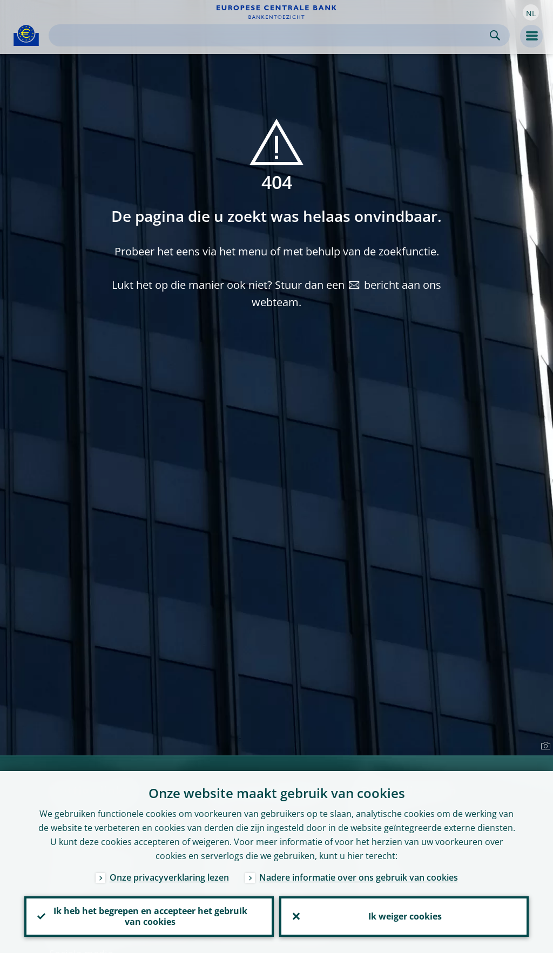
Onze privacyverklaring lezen (169, 876)
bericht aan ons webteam (346, 293)
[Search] (270, 35)
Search (495, 35)
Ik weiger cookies (404, 916)
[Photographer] (544, 746)
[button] (531, 12)
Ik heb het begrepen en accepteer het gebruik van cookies (149, 915)
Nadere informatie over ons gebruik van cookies (358, 876)
